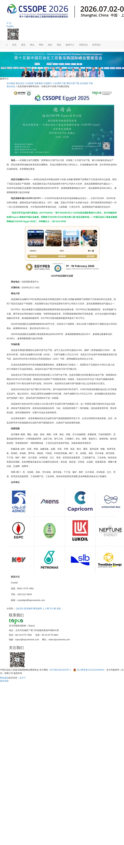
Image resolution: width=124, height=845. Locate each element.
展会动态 (20, 83)
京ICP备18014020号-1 (60, 670)
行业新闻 (29, 83)
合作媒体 (11, 83)
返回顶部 (4, 681)
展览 (23, 44)
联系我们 (96, 44)
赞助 (41, 44)
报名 (50, 44)
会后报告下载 (86, 83)
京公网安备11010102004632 (90, 670)
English (10, 26)
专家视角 (38, 83)
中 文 (9, 23)
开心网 (53, 608)
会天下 (22, 678)
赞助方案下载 (72, 83)
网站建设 (4, 678)
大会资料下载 (59, 83)
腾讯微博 (37, 608)
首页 (14, 44)
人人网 (46, 608)
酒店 (59, 44)
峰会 (32, 44)
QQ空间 (19, 608)
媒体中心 (70, 44)
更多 (59, 608)
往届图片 (47, 83)
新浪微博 (28, 608)
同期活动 (83, 44)
